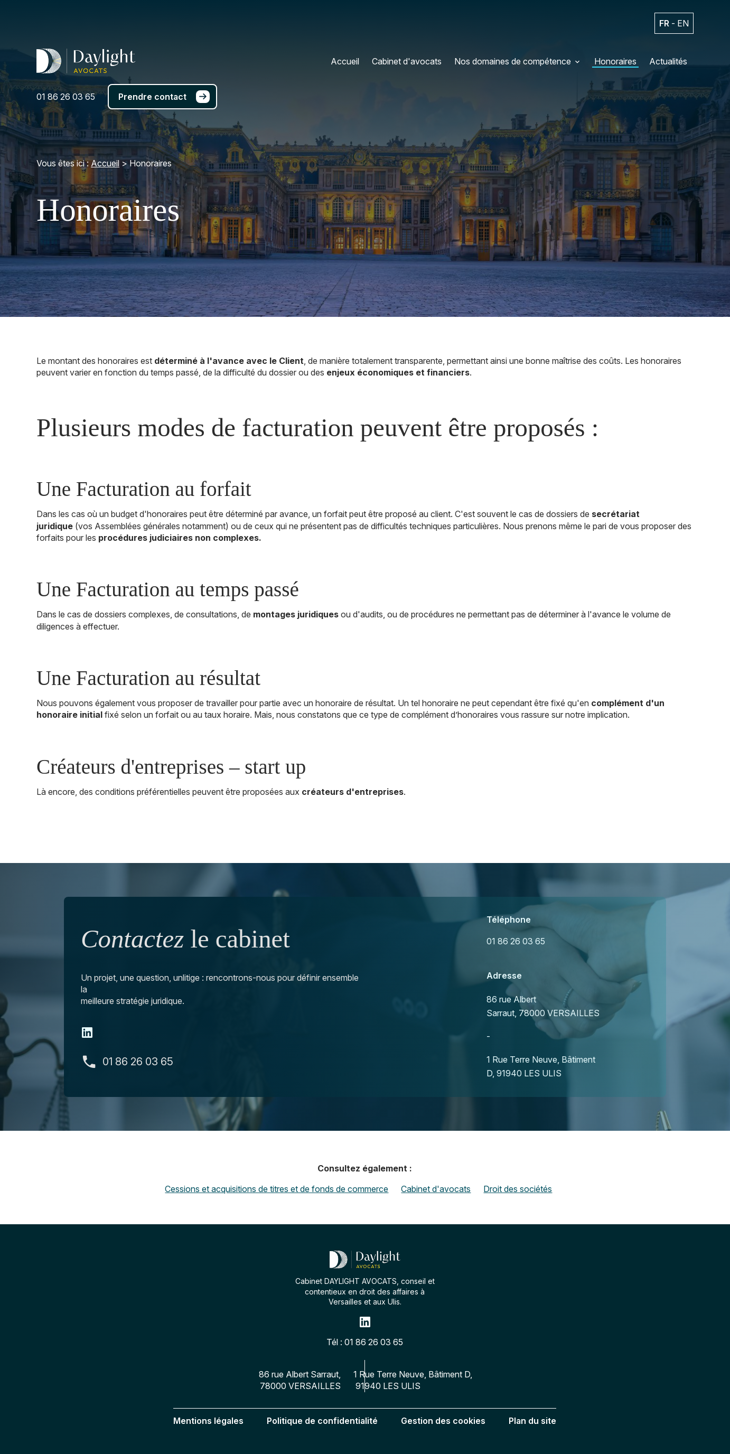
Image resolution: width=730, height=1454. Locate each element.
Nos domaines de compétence (512, 61)
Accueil (345, 61)
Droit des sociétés (517, 1189)
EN (683, 23)
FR (664, 23)
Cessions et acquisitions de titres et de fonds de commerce (276, 1189)
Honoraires (615, 61)
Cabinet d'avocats (407, 61)
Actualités (668, 61)
